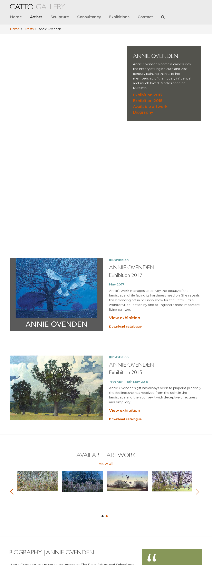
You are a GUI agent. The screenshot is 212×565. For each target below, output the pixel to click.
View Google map (70, 553)
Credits (113, 549)
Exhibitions (119, 17)
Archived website (119, 534)
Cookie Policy (117, 554)
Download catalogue (125, 120)
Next (197, 284)
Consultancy (89, 17)
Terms (112, 539)
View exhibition (124, 111)
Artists (36, 17)
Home (16, 17)
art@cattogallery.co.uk (177, 492)
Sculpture (59, 17)
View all (106, 256)
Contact (145, 17)
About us (114, 529)
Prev (12, 284)
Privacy (113, 544)
